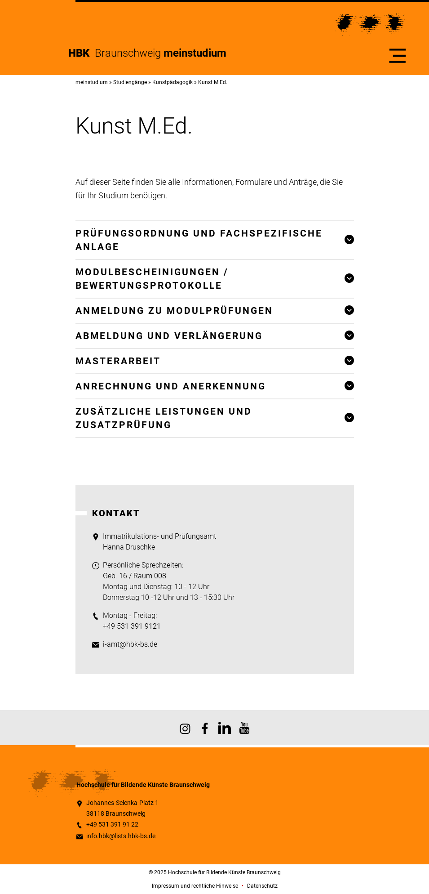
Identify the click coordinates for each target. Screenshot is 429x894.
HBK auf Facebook (204, 727)
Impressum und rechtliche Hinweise (195, 886)
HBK (81, 53)
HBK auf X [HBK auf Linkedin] (224, 727)
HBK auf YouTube (244, 727)
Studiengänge (130, 82)
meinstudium (91, 82)
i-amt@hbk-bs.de (130, 644)
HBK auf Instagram (185, 727)
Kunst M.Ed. (212, 82)
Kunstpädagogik (172, 82)
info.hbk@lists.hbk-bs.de (120, 836)
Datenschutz (262, 886)
